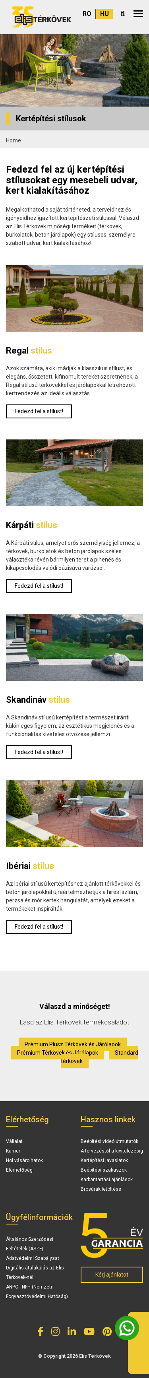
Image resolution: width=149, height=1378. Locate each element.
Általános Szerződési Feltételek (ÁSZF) (29, 1244)
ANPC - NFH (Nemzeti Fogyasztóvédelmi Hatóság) (37, 1291)
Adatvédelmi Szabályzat (32, 1258)
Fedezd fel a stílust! (39, 411)
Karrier (13, 1151)
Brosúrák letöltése (101, 1189)
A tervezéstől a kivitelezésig (112, 1151)
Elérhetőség (19, 1170)
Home (13, 140)
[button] (138, 14)
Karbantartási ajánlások (107, 1179)
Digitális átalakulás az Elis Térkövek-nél (35, 1272)
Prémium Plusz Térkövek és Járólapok (73, 1044)
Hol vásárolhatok (24, 1160)
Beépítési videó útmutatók (109, 1141)
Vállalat (14, 1141)
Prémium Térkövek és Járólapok (57, 1053)
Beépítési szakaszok (104, 1170)
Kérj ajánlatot (111, 1274)
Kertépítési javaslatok (104, 1160)
